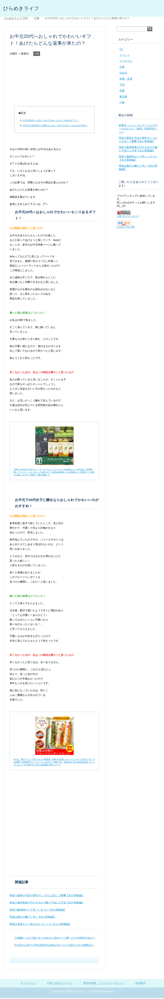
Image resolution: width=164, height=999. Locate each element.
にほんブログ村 (126, 227)
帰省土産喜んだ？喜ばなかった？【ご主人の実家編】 (40, 925)
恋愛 (122, 91)
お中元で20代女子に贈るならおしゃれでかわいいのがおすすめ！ (55, 126)
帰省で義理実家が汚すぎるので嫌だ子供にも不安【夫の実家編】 (47, 903)
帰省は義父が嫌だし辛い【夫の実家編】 (33, 917)
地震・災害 (125, 79)
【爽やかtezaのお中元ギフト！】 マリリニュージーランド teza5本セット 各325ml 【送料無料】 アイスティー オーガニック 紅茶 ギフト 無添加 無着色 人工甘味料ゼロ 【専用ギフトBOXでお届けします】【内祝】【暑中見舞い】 (54, 473)
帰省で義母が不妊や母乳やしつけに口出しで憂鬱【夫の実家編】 (47, 896)
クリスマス (125, 61)
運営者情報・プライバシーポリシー (103, 983)
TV (121, 50)
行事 (36, 54)
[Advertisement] (54, 84)
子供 (122, 85)
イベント (124, 55)
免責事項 (140, 983)
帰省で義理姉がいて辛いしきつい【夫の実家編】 (38, 910)
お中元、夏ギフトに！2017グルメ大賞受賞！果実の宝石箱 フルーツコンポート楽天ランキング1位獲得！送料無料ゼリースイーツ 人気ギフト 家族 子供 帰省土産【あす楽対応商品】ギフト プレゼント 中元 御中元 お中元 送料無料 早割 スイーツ (54, 763)
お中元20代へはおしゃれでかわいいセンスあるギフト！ (51, 121)
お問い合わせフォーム (60, 983)
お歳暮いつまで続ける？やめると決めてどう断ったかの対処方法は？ (54, 938)
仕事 (122, 67)
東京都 (123, 97)
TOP (16, 19)
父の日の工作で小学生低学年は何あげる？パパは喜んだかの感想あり (54, 946)
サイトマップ (28, 983)
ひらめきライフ (24, 8)
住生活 (123, 73)
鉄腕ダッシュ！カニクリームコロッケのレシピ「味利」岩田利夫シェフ (138, 129)
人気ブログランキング (128, 217)
